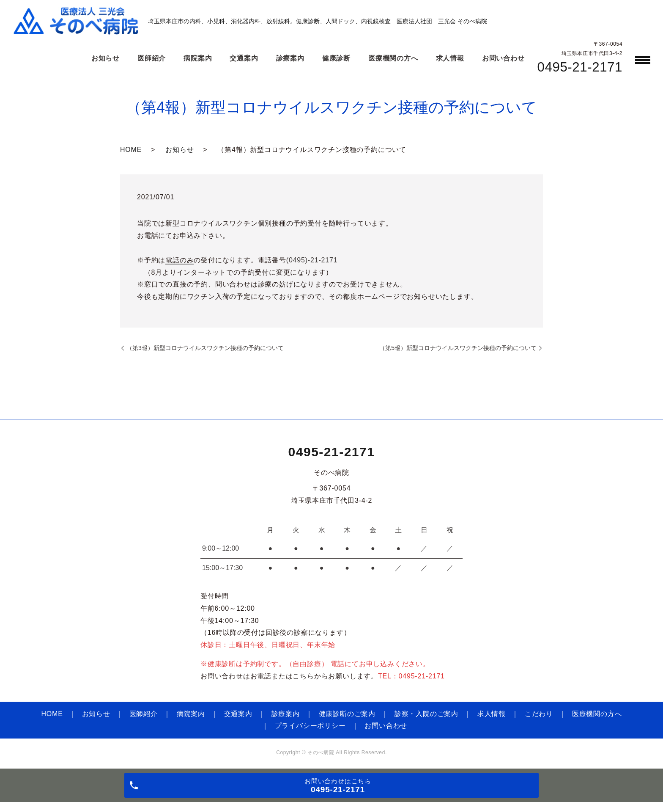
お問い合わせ (385, 725)
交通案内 (238, 713)
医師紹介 (143, 713)
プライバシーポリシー (310, 725)
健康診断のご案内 (347, 713)
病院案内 (191, 713)
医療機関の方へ (597, 713)
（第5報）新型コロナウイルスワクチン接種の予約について (458, 348)
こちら (303, 676)
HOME (131, 149)
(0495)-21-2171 (312, 260)
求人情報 (491, 713)
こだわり (539, 713)
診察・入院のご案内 (426, 713)
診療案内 (285, 713)
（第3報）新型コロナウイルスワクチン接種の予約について (205, 348)
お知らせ (179, 149)
